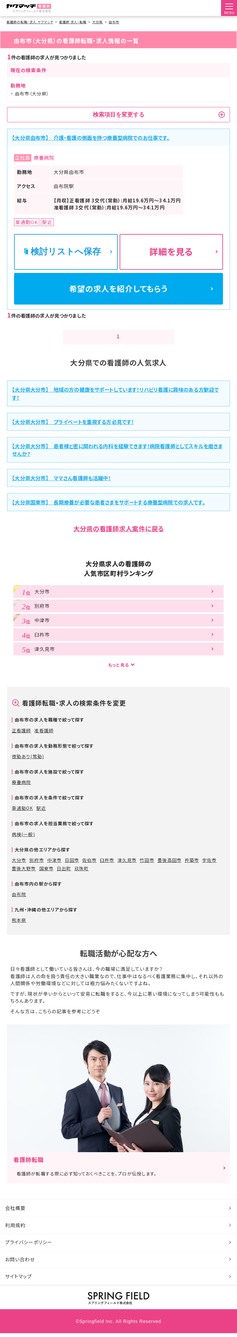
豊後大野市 (24, 872)
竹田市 (147, 864)
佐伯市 (89, 864)
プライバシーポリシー (29, 1246)
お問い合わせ (20, 1263)
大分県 (97, 21)
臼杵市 (107, 864)
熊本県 (19, 924)
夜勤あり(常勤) (28, 760)
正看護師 (21, 734)
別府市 (36, 864)
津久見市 (127, 864)
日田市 (72, 864)
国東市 (46, 872)
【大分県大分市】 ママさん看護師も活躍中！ (61, 482)
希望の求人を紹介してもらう (118, 290)
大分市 (19, 864)
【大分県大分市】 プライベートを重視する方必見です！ (73, 425)
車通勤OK (22, 812)
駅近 (41, 812)
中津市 (54, 864)
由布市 (114, 21)
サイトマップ (18, 1280)
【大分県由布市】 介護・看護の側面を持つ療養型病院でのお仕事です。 (90, 137)
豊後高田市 (169, 864)
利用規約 (15, 1229)
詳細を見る (171, 251)
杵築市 (192, 864)
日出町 (64, 872)
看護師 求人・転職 (72, 21)
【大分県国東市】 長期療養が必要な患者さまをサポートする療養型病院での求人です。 (108, 506)
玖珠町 (81, 872)
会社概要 (15, 1211)
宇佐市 (209, 864)
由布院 (19, 898)
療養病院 (21, 786)
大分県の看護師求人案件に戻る (118, 532)
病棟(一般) (23, 838)
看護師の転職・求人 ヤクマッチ (29, 21)
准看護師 (43, 734)
